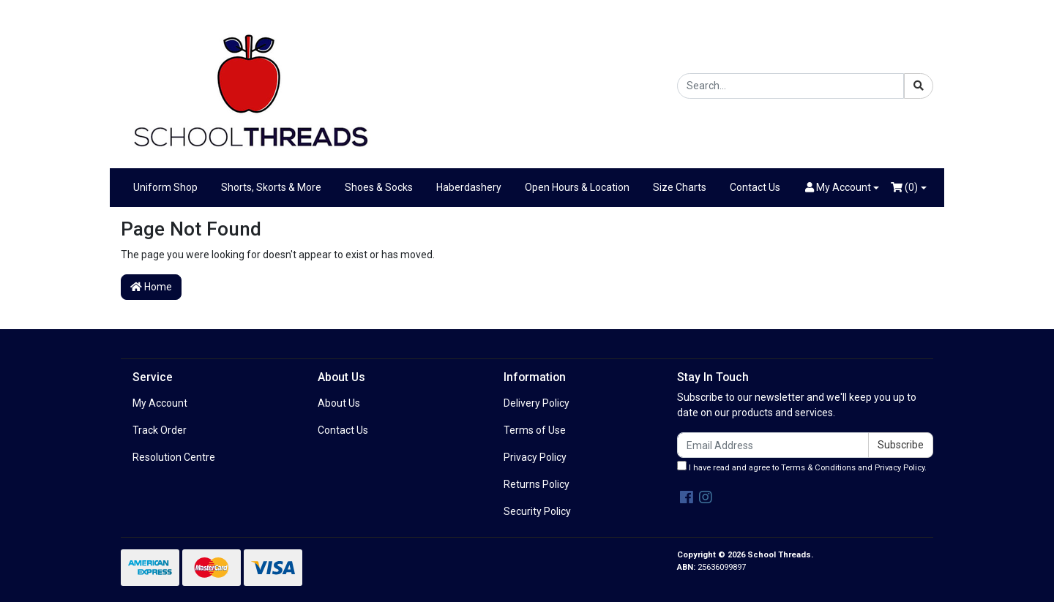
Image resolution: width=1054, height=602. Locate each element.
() (904, 187)
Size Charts (679, 187)
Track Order (159, 430)
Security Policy (537, 511)
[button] (842, 187)
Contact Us (755, 187)
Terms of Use (535, 430)
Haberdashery (468, 187)
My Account (159, 403)
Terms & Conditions (818, 468)
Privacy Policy (535, 457)
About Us (339, 403)
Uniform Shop (165, 187)
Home (151, 287)
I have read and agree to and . (802, 467)
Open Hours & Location (577, 187)
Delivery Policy (536, 403)
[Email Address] (773, 445)
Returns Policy (536, 484)
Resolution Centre (173, 457)
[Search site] (918, 86)
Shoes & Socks (379, 187)
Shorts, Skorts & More (271, 187)
